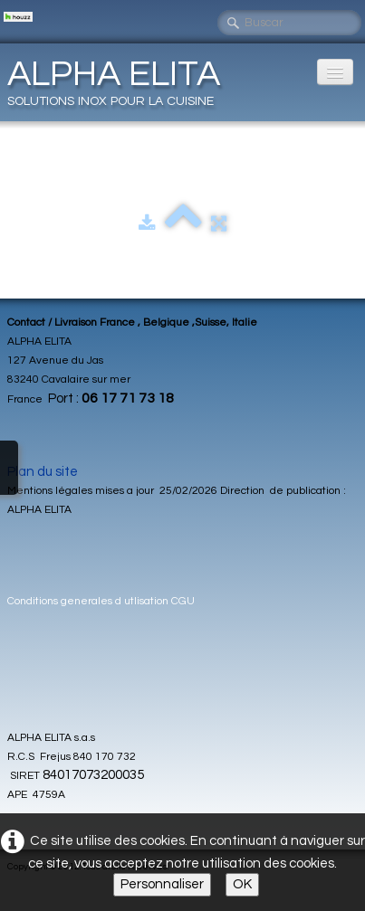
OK (242, 884)
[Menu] (335, 72)
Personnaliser (162, 884)
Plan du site (42, 472)
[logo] (120, 81)
